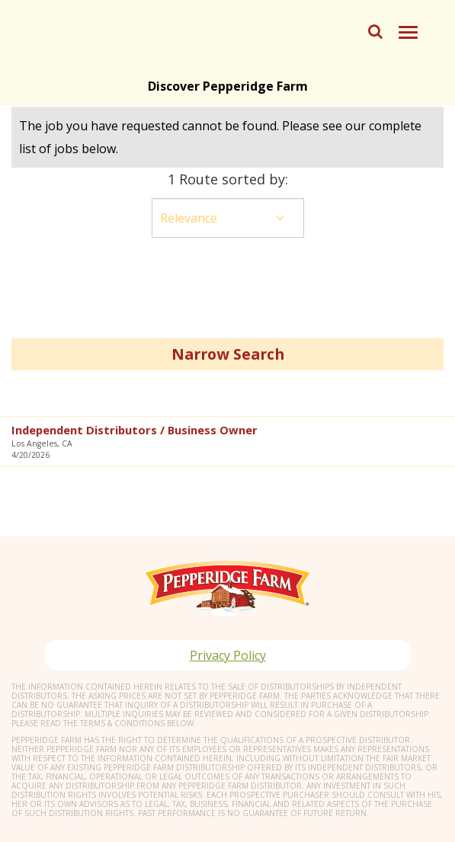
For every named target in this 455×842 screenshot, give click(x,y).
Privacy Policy (228, 655)
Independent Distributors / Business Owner (134, 429)
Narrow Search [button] (227, 354)
